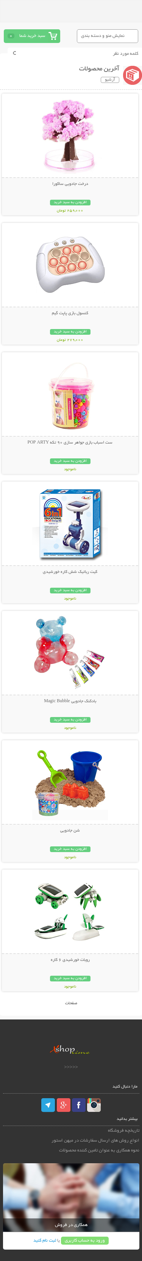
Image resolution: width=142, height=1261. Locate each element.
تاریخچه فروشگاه (123, 1130)
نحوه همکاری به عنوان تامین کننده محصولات (99, 1150)
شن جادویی (70, 830)
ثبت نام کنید (44, 1240)
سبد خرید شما (32, 35)
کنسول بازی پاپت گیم (70, 313)
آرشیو (110, 80)
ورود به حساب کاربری (85, 1240)
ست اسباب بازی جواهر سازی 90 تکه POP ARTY (70, 442)
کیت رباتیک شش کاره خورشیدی (70, 572)
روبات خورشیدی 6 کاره (70, 960)
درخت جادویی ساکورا (70, 184)
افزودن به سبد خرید (70, 202)
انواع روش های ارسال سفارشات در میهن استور (95, 1140)
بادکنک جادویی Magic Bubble (70, 701)
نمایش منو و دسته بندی (103, 35)
